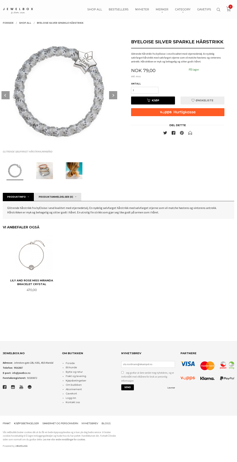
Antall (136, 83)
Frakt (7, 423)
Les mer (171, 387)
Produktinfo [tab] (16, 196)
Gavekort (71, 393)
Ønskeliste (202, 100)
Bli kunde (71, 367)
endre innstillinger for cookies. (71, 439)
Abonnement (74, 389)
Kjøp (153, 100)
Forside (70, 363)
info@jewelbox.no (21, 373)
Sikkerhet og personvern (60, 423)
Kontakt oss (73, 402)
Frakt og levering (76, 376)
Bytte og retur (74, 371)
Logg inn (71, 397)
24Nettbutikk (21, 446)
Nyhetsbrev (90, 423)
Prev (5, 95)
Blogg (106, 423)
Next (113, 95)
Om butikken (74, 384)
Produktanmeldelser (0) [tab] (56, 196)
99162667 (18, 367)
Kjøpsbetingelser (76, 380)
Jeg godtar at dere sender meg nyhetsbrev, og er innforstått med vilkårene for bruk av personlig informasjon (147, 376)
